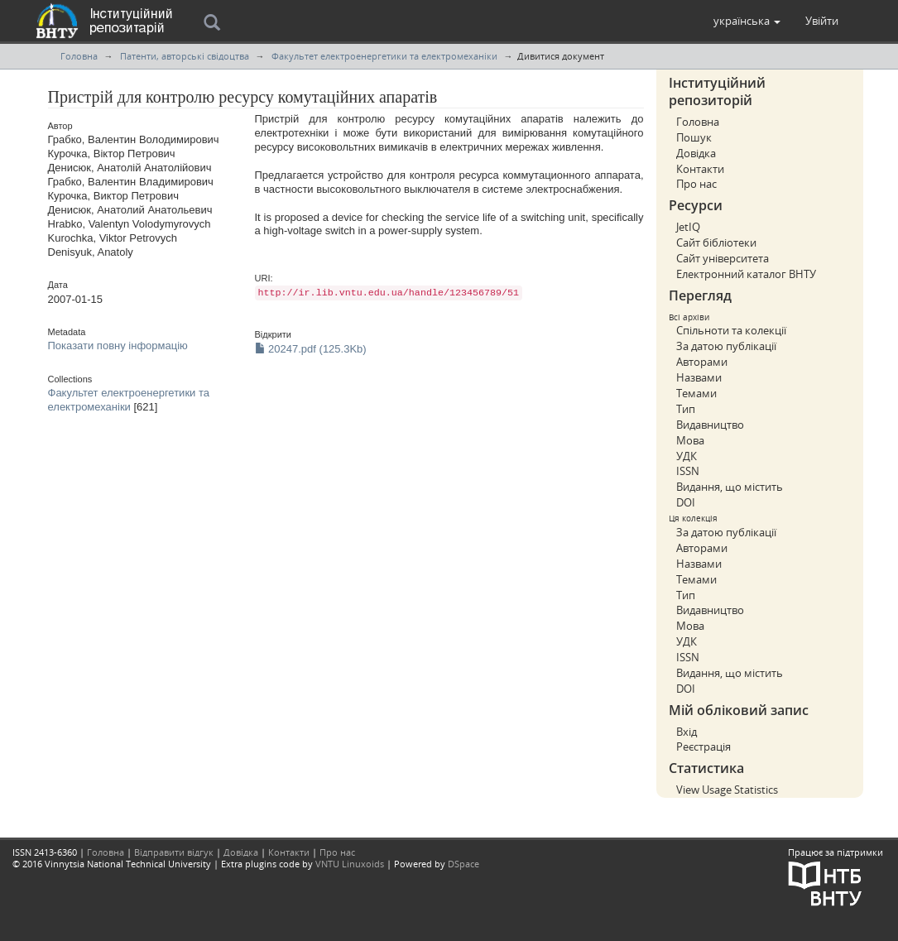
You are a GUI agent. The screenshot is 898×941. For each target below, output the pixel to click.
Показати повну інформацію (118, 345)
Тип (685, 408)
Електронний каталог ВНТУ (746, 273)
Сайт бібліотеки (716, 242)
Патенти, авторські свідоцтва (184, 56)
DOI (685, 502)
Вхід (686, 731)
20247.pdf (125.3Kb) (311, 349)
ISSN (687, 470)
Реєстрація (703, 746)
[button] (747, 20)
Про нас (696, 183)
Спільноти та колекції (731, 330)
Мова (690, 440)
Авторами (702, 361)
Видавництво (710, 424)
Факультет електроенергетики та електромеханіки (384, 56)
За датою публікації (726, 345)
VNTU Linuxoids (349, 863)
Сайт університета (722, 258)
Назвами (699, 377)
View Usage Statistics (727, 789)
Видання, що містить (729, 486)
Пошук (694, 137)
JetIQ (688, 226)
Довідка (696, 153)
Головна (79, 56)
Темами (696, 393)
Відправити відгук (174, 852)
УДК (686, 456)
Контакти (700, 168)
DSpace (463, 863)
